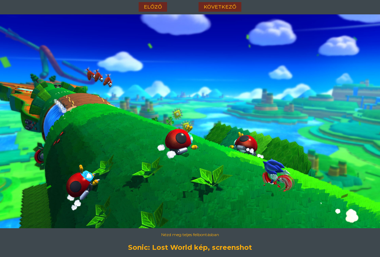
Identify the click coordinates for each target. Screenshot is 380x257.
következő (220, 7)
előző (153, 7)
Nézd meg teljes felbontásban (190, 234)
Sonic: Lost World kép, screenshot (190, 247)
